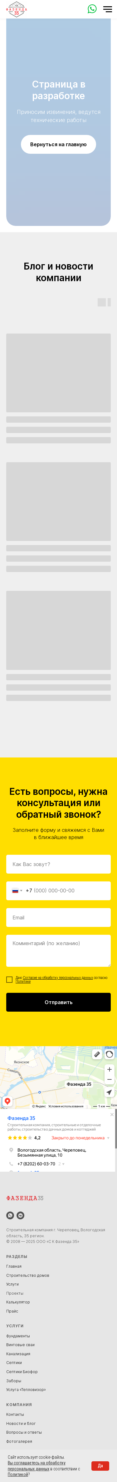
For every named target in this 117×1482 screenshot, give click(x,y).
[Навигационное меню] (107, 9)
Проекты (14, 1293)
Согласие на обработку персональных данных (58, 978)
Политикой (18, 1474)
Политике (23, 981)
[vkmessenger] (20, 1215)
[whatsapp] (10, 1215)
